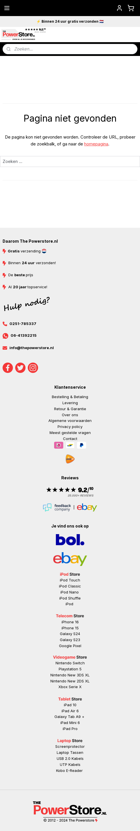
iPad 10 (70, 704)
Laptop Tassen (70, 752)
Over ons (70, 414)
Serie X (75, 686)
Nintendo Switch (70, 663)
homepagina (96, 144)
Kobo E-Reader (69, 770)
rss (103, 795)
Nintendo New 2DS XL (70, 681)
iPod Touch (70, 580)
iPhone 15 (70, 628)
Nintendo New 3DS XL (70, 675)
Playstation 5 (70, 669)
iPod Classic (70, 586)
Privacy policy (70, 426)
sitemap (92, 795)
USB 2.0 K (65, 758)
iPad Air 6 (70, 711)
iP (64, 728)
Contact (70, 438)
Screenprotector (70, 746)
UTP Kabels (70, 764)
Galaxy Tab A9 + (69, 716)
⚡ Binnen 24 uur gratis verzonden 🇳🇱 (70, 21)
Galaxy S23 (70, 639)
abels (79, 758)
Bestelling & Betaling (70, 396)
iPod (70, 604)
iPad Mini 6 (70, 722)
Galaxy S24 (70, 633)
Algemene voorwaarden (70, 420)
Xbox (63, 686)
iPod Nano (70, 592)
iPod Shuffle (70, 598)
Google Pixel (70, 645)
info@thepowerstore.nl (31, 347)
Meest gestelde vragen (70, 432)
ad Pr (70, 728)
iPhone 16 (70, 622)
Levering (70, 402)
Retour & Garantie (70, 408)
